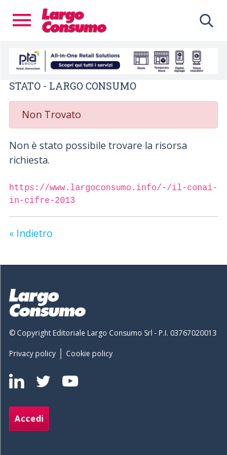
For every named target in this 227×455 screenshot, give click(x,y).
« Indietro (31, 233)
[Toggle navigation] (25, 20)
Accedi (29, 418)
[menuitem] (35, 353)
